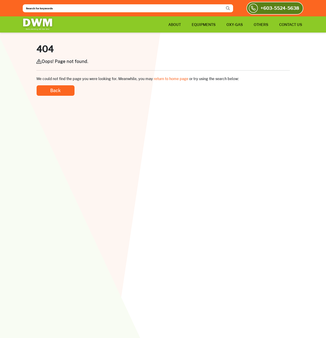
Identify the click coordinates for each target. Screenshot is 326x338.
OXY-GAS (234, 24)
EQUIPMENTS (204, 24)
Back (55, 90)
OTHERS (261, 24)
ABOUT (174, 24)
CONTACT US (290, 24)
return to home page (171, 78)
